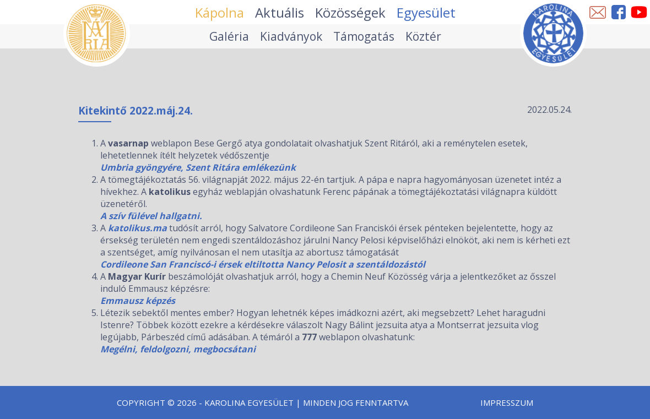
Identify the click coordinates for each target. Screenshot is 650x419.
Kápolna (219, 12)
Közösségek (350, 12)
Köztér (423, 36)
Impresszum (506, 402)
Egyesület (426, 12)
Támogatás (363, 36)
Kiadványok (291, 36)
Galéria (229, 36)
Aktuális (279, 12)
